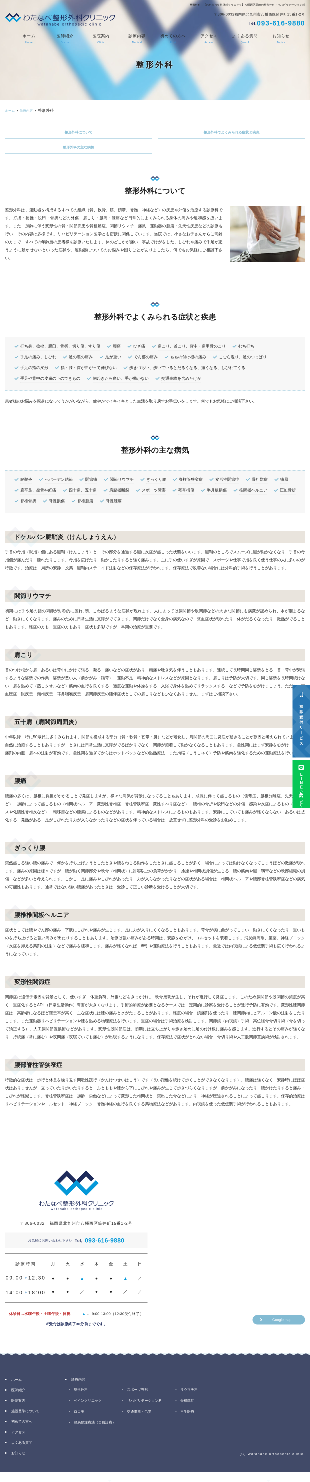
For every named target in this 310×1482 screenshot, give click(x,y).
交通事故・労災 (141, 1414)
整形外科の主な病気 (78, 148)
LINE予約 (301, 785)
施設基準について (27, 1413)
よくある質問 (245, 39)
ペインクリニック (90, 1403)
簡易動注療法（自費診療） (97, 1429)
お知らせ (281, 39)
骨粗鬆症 (188, 1403)
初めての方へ (173, 39)
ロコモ (80, 1414)
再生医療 (188, 1414)
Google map (282, 1322)
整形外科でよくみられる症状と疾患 (232, 132)
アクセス (209, 39)
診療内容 (137, 39)
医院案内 (101, 39)
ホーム (29, 39)
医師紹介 (65, 39)
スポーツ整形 (139, 1392)
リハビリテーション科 (147, 1403)
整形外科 (82, 1392)
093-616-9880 (99, 1242)
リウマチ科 (190, 1392)
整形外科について (78, 132)
